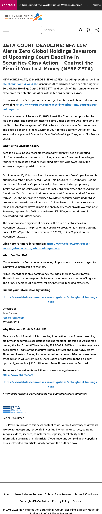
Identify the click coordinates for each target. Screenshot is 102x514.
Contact (78, 501)
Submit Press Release (58, 494)
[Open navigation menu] (6, 30)
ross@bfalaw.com (13, 317)
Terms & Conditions (86, 494)
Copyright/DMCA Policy (34, 501)
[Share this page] (97, 30)
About (7, 494)
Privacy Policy (60, 501)
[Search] (59, 30)
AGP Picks (8, 5)
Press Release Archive (28, 494)
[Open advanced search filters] (88, 30)
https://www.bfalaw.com (18, 375)
